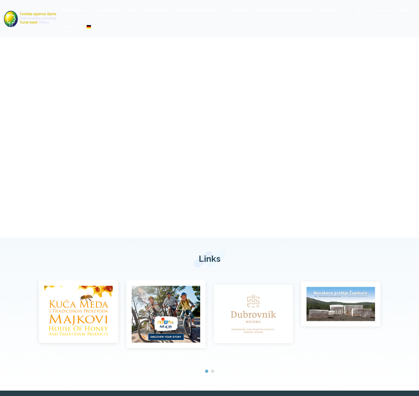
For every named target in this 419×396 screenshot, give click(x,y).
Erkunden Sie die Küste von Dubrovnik (181, 10)
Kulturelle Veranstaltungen (283, 10)
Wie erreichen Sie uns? (115, 10)
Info (359, 10)
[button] (206, 371)
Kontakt (70, 26)
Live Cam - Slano (392, 10)
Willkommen (74, 10)
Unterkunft (330, 10)
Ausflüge (239, 10)
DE (92, 26)
